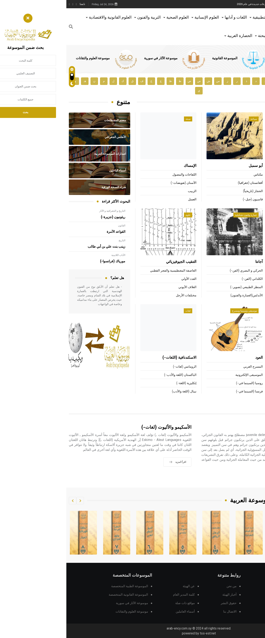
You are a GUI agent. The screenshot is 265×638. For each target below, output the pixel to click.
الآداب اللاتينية (52, 255)
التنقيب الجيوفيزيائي (115, 268)
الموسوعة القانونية (158, 58)
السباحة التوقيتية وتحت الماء (244, 293)
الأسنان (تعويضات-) (117, 183)
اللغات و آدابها (169, 17)
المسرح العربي (186, 372)
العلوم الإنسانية (140, 17)
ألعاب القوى (253, 268)
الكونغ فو (257, 301)
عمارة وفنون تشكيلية (180, 221)
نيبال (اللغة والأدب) (118, 397)
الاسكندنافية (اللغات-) (113, 364)
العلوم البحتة (202, 35)
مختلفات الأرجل (120, 301)
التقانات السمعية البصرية (244, 364)
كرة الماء (257, 276)
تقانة (254, 316)
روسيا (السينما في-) (183, 389)
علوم (121, 221)
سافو (259, 191)
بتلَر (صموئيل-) (251, 166)
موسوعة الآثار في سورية (94, 58)
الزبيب (126, 191)
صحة (121, 119)
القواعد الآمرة (49, 232)
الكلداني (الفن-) (185, 285)
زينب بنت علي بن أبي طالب (40, 246)
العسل (126, 199)
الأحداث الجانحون (241, 433)
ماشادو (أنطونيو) (252, 183)
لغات (121, 316)
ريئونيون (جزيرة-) (47, 217)
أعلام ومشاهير (249, 119)
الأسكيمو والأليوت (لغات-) (100, 433)
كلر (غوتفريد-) (253, 175)
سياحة (187, 119)
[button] (14, 500)
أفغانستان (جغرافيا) (184, 183)
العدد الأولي (122, 285)
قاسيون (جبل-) (186, 199)
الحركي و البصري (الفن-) (180, 276)
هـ (18, 81)
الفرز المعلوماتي (252, 397)
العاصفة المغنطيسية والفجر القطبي (107, 276)
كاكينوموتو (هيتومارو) (249, 199)
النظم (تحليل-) (253, 389)
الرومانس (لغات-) (118, 372)
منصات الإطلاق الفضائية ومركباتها (241, 372)
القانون (55, 225)
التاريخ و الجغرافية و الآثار (46, 210)
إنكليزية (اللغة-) (120, 389)
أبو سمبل (189, 166)
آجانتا (192, 268)
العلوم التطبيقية (199, 17)
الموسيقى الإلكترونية (182, 381)
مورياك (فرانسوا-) (46, 261)
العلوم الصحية (111, 17)
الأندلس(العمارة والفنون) (180, 301)
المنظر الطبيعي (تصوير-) (180, 293)
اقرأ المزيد (243, 482)
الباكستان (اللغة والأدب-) (114, 381)
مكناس (191, 175)
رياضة (254, 221)
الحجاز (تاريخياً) (186, 191)
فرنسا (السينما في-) (183, 397)
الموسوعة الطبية (216, 58)
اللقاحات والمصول (118, 175)
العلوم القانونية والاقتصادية (44, 17)
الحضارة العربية (173, 35)
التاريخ (55, 240)
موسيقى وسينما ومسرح (178, 316)
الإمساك (123, 166)
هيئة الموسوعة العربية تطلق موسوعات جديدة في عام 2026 (204, 4)
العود (192, 364)
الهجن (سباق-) (253, 285)
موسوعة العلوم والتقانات (26, 58)
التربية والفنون (82, 17)
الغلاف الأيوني (121, 293)
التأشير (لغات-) (252, 381)
